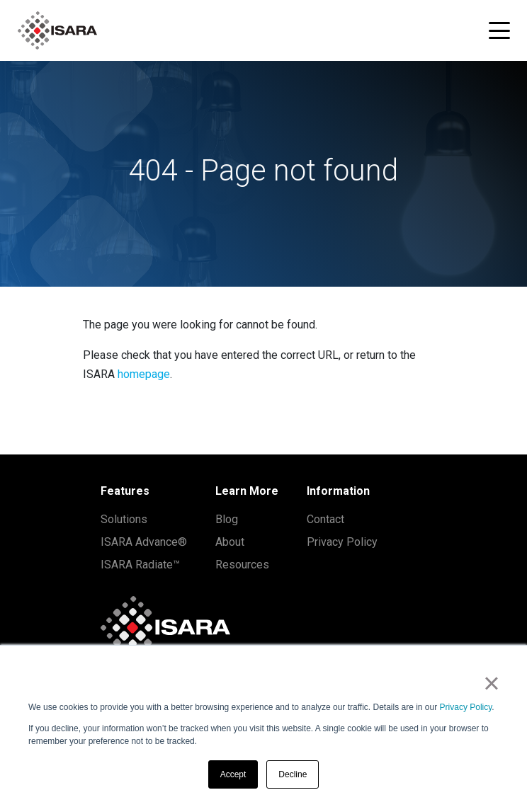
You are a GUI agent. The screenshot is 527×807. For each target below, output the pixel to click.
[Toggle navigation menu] (499, 30)
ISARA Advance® (144, 542)
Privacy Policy (466, 707)
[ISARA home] (57, 30)
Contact (325, 519)
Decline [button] (292, 774)
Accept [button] (233, 774)
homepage (144, 374)
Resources (242, 564)
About (229, 542)
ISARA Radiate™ (140, 564)
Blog (226, 519)
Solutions (124, 519)
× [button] (491, 683)
